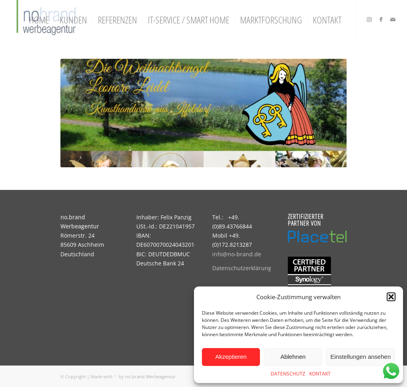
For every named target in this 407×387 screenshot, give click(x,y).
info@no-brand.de (236, 254)
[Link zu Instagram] (369, 19)
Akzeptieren (230, 356)
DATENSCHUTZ (288, 373)
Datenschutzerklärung (241, 268)
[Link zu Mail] (393, 19)
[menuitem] (39, 20)
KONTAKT (320, 373)
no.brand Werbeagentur (150, 376)
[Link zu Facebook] (381, 19)
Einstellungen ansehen (360, 356)
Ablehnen (292, 356)
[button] (391, 297)
